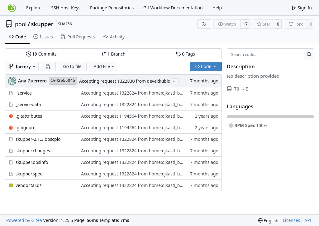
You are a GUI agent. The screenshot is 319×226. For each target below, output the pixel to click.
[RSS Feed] (204, 24)
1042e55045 (63, 80)
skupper (42, 24)
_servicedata (28, 104)
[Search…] (309, 54)
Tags (185, 54)
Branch (113, 54)
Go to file (72, 66)
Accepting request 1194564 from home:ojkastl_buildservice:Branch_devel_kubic (162, 116)
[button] (48, 66)
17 (245, 24)
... (175, 80)
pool (21, 24)
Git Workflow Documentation (173, 8)
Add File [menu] (104, 66)
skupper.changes (33, 151)
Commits (41, 54)
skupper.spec (29, 174)
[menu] (268, 221)
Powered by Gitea (24, 220)
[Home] (12, 7)
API (307, 220)
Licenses (291, 220)
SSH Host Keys (65, 8)
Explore (33, 8)
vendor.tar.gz (28, 185)
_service (24, 93)
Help (217, 8)
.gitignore (26, 127)
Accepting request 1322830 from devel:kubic (124, 81)
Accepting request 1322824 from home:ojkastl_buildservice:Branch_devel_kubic (162, 93)
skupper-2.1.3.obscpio (38, 139)
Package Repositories (112, 8)
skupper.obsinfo (32, 162)
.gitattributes (29, 116)
